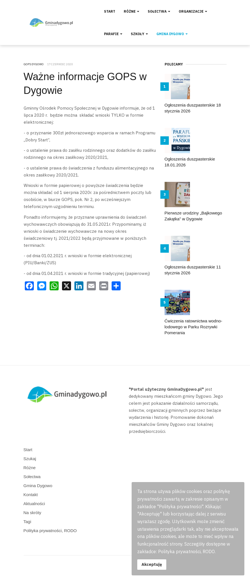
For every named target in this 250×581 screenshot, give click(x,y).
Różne (131, 11)
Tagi (27, 521)
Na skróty (32, 512)
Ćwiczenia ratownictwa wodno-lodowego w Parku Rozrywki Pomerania (193, 326)
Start (109, 11)
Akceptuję (151, 564)
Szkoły (139, 34)
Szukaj (29, 458)
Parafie (113, 34)
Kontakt (30, 494)
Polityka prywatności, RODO (50, 530)
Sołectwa (159, 11)
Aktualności (34, 503)
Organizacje (193, 11)
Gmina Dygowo (172, 34)
